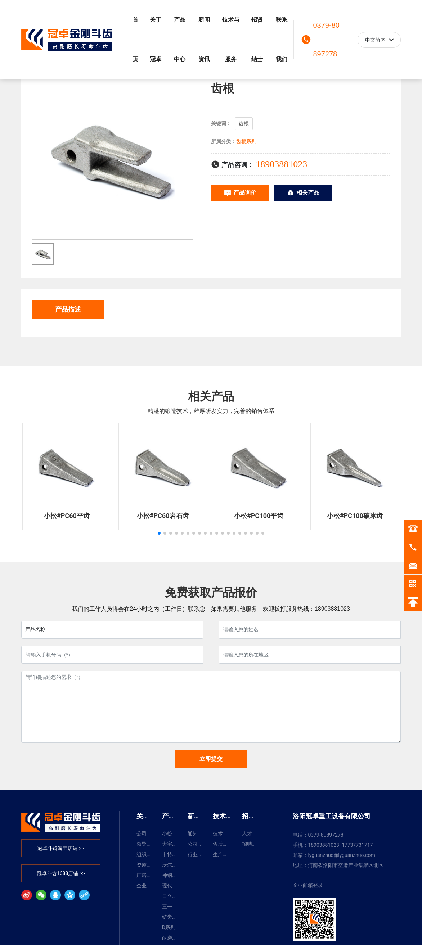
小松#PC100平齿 (258, 515)
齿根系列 (246, 141)
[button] (159, 533)
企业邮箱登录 (308, 885)
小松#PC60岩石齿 (163, 515)
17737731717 (357, 845)
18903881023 (281, 164)
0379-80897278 (326, 39)
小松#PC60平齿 (67, 515)
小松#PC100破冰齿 (355, 515)
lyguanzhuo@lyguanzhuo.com (341, 855)
